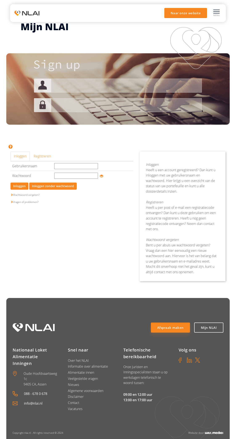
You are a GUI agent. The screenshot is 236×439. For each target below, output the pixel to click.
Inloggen (20, 156)
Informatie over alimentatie (88, 366)
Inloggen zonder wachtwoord (53, 186)
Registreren (42, 156)
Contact (73, 402)
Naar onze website (186, 13)
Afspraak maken (170, 327)
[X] (197, 360)
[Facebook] (181, 360)
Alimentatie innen (81, 372)
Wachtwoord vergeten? (25, 195)
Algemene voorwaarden (85, 390)
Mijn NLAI (209, 327)
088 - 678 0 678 (35, 393)
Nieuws (73, 384)
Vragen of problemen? (24, 202)
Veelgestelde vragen (83, 378)
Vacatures (75, 408)
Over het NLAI (78, 360)
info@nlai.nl (33, 403)
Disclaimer (76, 396)
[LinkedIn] (189, 360)
